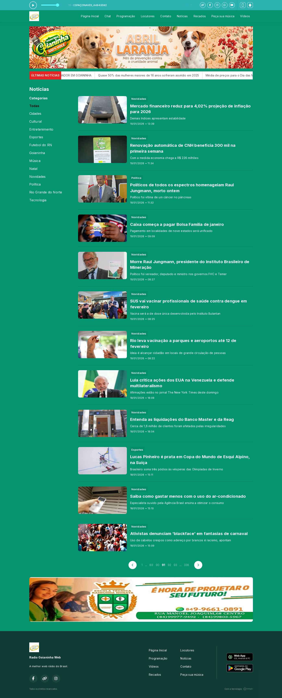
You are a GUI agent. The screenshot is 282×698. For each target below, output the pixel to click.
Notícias (182, 16)
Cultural (35, 121)
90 (157, 565)
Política (35, 184)
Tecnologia (38, 200)
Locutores (148, 16)
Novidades (37, 177)
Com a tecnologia (238, 688)
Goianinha (37, 153)
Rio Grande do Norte (45, 192)
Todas (34, 106)
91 (163, 565)
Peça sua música (222, 16)
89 (151, 565)
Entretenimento (41, 129)
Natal (33, 169)
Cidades (35, 114)
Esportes (36, 137)
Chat (108, 16)
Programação (126, 16)
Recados (200, 16)
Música (34, 161)
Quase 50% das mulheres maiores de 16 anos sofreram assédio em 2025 (154, 75)
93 (175, 565)
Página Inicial (90, 16)
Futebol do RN (40, 145)
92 (169, 565)
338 (186, 565)
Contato (165, 16)
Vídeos (245, 16)
